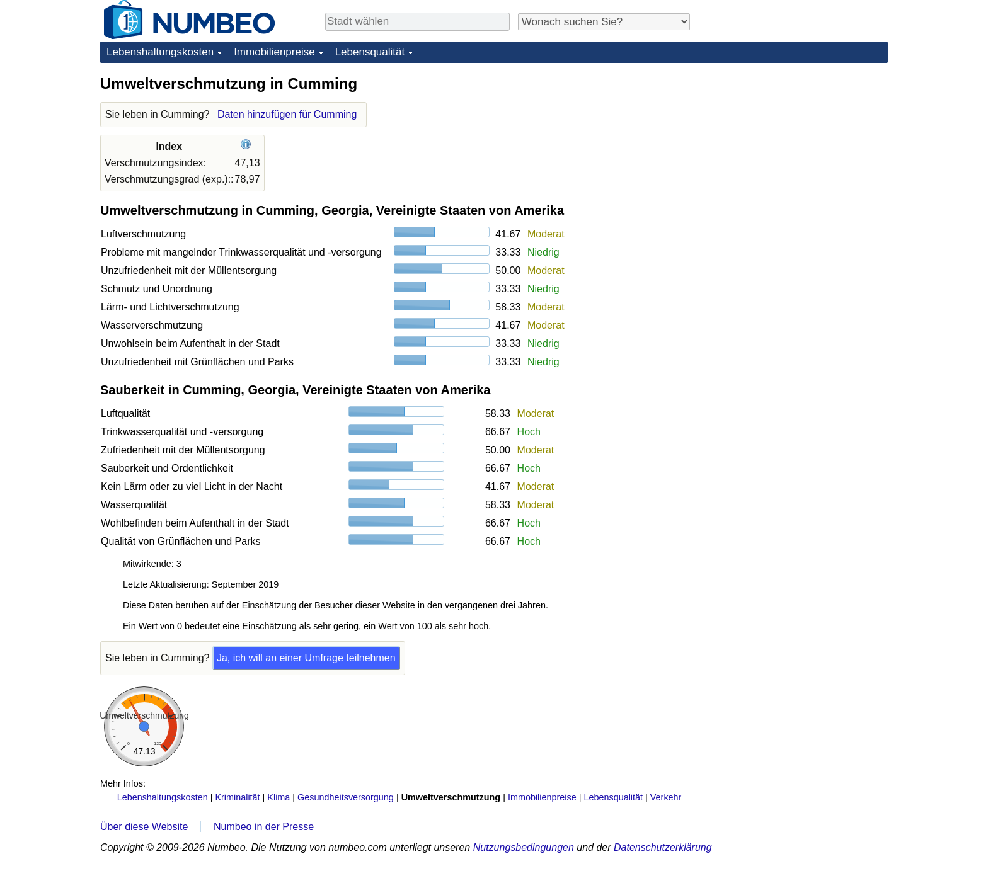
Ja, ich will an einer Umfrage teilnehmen (306, 657)
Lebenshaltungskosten (160, 52)
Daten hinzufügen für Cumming (287, 114)
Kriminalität (237, 797)
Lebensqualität (370, 52)
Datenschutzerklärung (663, 847)
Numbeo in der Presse (264, 826)
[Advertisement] (793, 152)
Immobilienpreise (274, 52)
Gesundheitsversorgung (345, 797)
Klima (278, 797)
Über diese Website (144, 826)
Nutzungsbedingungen (523, 847)
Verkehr (666, 797)
